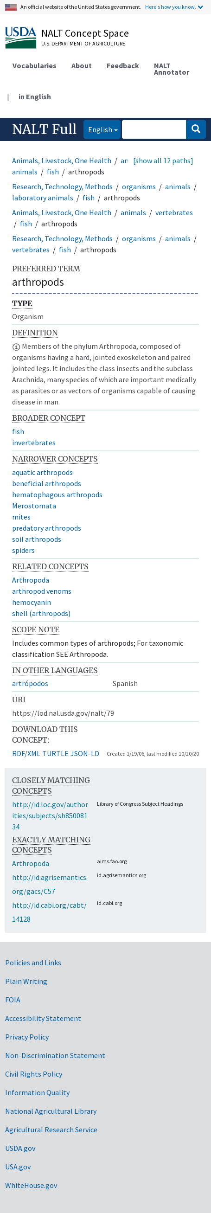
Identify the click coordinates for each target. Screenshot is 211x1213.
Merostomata (34, 505)
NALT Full (44, 129)
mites (21, 516)
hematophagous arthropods (57, 494)
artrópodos (30, 683)
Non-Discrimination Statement (55, 1055)
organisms (139, 186)
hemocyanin (31, 602)
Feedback (123, 65)
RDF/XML (26, 753)
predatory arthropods (46, 528)
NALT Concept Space (85, 32)
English (97, 128)
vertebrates (174, 212)
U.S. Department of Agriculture (83, 43)
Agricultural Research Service (51, 1129)
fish (53, 171)
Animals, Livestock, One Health (61, 160)
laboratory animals (42, 197)
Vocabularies (35, 65)
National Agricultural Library (50, 1111)
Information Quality (37, 1092)
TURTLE (55, 753)
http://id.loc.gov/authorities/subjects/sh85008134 (50, 815)
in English (35, 96)
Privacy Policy (27, 1036)
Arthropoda (30, 579)
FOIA (12, 999)
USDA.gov (20, 1148)
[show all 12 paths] (163, 160)
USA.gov (18, 1166)
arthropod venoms (41, 591)
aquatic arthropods (42, 472)
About (81, 65)
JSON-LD (84, 753)
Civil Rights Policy (33, 1073)
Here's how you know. (170, 6)
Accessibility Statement (43, 1018)
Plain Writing (26, 981)
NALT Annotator (171, 69)
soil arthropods (36, 539)
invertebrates (34, 442)
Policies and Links (33, 962)
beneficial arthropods (46, 483)
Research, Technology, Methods (62, 186)
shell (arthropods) (41, 613)
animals (178, 186)
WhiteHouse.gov (31, 1185)
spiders (23, 550)
